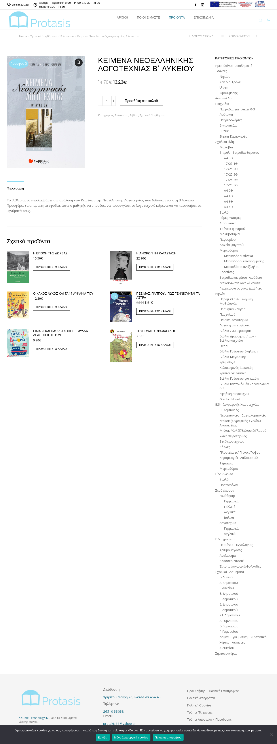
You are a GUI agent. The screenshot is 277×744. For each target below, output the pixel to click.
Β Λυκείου (121, 115)
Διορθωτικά (228, 223)
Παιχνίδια (222, 104)
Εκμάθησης (227, 496)
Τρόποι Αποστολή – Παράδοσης (209, 719)
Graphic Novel (230, 399)
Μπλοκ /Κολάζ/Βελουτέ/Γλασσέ (243, 430)
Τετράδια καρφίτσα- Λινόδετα (241, 277)
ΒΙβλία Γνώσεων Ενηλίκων (239, 351)
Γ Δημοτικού (229, 599)
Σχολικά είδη (224, 142)
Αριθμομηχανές (231, 550)
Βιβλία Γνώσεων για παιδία (239, 378)
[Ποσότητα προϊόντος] (106, 101)
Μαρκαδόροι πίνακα (238, 256)
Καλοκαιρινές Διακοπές (236, 367)
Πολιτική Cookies (199, 705)
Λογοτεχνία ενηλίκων (235, 325)
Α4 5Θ (228, 158)
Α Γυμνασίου (229, 621)
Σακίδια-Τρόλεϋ (231, 82)
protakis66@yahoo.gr (119, 723)
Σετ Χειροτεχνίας (232, 441)
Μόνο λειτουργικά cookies (131, 737)
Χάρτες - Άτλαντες (232, 642)
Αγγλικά (229, 512)
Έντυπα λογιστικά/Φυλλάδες (240, 566)
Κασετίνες (227, 272)
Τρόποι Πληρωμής (199, 712)
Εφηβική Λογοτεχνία (234, 394)
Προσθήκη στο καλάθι (142, 100)
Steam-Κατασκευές (233, 136)
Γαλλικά (229, 507)
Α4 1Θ (228, 196)
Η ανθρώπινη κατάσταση (156, 253)
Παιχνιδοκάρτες (231, 120)
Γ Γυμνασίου (229, 631)
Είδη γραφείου (226, 539)
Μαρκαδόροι (229, 250)
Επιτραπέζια (228, 125)
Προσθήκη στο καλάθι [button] (51, 267)
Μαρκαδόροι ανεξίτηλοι (241, 267)
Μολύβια (226, 147)
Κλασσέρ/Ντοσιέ (232, 561)
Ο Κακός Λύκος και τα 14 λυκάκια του (63, 293)
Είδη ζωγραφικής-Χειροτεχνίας (237, 404)
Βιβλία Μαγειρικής (233, 357)
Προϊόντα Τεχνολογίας (236, 545)
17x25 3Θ (231, 174)
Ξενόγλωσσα (224, 490)
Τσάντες (221, 71)
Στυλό (224, 212)
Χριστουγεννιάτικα (233, 373)
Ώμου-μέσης (228, 93)
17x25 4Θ (231, 180)
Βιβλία (134, 115)
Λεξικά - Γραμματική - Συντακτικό (243, 637)
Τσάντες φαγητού (232, 229)
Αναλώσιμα (228, 555)
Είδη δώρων (224, 474)
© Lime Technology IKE (34, 718)
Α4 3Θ (228, 201)
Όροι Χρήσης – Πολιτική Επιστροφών (213, 691)
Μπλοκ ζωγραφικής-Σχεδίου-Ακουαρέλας (241, 423)
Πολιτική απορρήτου (168, 737)
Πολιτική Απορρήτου (201, 698)
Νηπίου (225, 76)
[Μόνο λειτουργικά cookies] (271, 734)
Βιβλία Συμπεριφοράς (235, 331)
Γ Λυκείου (227, 588)
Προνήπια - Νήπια (232, 309)
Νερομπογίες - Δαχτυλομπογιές (243, 415)
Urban (224, 87)
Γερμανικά (231, 501)
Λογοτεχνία (228, 523)
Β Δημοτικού (229, 593)
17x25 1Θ (231, 163)
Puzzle (224, 131)
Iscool (224, 346)
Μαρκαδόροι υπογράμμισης (244, 261)
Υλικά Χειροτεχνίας (233, 436)
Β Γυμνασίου (229, 626)
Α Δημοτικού (229, 583)
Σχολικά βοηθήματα (153, 115)
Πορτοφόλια (229, 485)
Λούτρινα (226, 114)
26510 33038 (20, 5)
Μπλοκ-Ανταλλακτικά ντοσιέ (240, 283)
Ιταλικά (229, 517)
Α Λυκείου (227, 648)
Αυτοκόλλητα (224, 98)
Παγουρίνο (228, 239)
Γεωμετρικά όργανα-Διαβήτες (241, 288)
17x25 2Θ (231, 169)
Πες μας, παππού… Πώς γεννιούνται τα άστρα (168, 295)
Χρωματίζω (227, 362)
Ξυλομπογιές (229, 410)
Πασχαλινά (227, 314)
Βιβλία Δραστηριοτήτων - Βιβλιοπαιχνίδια (238, 338)
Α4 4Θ (228, 207)
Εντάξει (103, 737)
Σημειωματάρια (226, 653)
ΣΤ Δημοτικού (230, 615)
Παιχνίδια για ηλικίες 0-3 (237, 109)
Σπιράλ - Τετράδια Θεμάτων (240, 152)
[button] (79, 62)
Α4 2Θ (228, 190)
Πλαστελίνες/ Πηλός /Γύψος (240, 452)
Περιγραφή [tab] (15, 188)
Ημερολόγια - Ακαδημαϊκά (233, 66)
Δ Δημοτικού (229, 604)
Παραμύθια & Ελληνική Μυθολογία (236, 301)
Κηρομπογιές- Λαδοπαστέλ (239, 458)
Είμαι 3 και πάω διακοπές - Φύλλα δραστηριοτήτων (60, 333)
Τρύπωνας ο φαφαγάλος (156, 331)
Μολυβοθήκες (230, 234)
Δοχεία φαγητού (232, 245)
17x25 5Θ (231, 185)
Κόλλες (225, 447)
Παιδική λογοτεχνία (234, 320)
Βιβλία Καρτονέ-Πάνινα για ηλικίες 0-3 (244, 386)
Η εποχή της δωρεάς (50, 253)
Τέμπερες (226, 463)
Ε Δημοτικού (229, 610)
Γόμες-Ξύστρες (230, 218)
